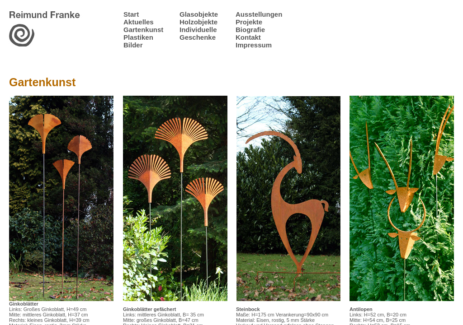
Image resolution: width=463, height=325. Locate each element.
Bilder (133, 45)
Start (131, 14)
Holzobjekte (198, 22)
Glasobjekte (199, 14)
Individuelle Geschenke (198, 33)
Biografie (250, 29)
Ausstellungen (259, 14)
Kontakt (248, 37)
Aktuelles (138, 22)
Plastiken (138, 37)
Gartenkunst (143, 29)
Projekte (249, 22)
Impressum (254, 45)
